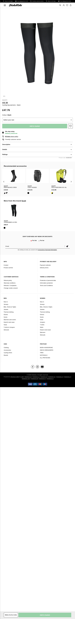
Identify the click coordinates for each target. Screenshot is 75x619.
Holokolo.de (34, 378)
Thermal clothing (8, 312)
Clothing (6, 347)
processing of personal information (47, 249)
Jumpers (42, 322)
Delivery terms (44, 267)
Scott (4, 100)
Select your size (8, 120)
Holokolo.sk (28, 377)
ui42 (22, 377)
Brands (6, 355)
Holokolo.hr (42, 378)
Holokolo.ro (59, 377)
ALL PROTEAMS (45, 358)
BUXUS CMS (15, 377)
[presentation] (3, 181)
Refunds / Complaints (10, 285)
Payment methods (45, 265)
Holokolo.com (26, 378)
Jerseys (6, 304)
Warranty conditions (9, 283)
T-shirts (42, 324)
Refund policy (8, 280)
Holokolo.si (67, 377)
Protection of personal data (48, 280)
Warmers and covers (10, 319)
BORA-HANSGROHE (46, 347)
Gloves (6, 314)
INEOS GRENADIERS (46, 350)
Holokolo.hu (51, 377)
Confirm (67, 246)
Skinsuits (6, 330)
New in (6, 302)
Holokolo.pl (44, 377)
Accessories (7, 350)
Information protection (46, 283)
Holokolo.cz (36, 377)
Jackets (6, 309)
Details (4, 149)
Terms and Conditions (46, 285)
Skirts (41, 327)
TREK (41, 352)
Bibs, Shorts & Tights (10, 307)
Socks (5, 317)
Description (6, 144)
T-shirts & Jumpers (9, 327)
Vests (5, 324)
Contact (6, 265)
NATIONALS (43, 355)
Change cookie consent (11, 288)
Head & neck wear (9, 322)
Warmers (42, 332)
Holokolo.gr (50, 378)
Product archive (8, 267)
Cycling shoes (8, 352)
